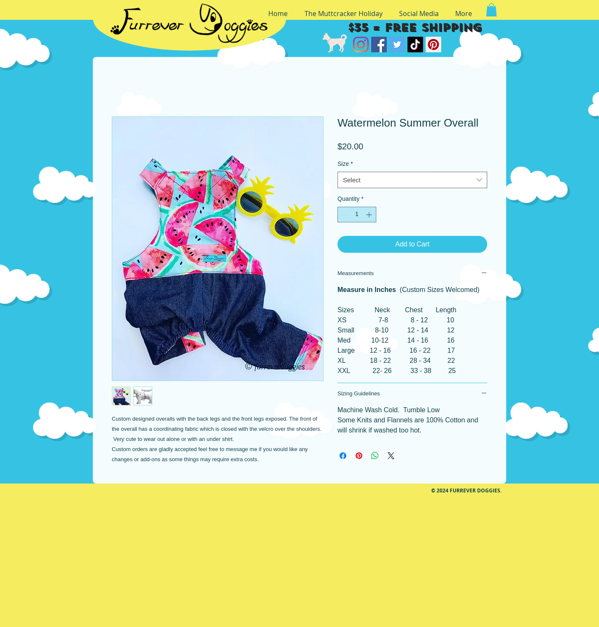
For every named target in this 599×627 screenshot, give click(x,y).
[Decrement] (344, 214)
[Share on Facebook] (343, 456)
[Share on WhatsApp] (375, 456)
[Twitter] (397, 44)
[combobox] (412, 180)
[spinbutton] (356, 214)
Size (345, 163)
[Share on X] (391, 456)
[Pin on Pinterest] (359, 456)
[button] (491, 9)
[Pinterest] (433, 44)
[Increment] (369, 214)
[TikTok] (415, 44)
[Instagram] (361, 44)
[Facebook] (379, 44)
